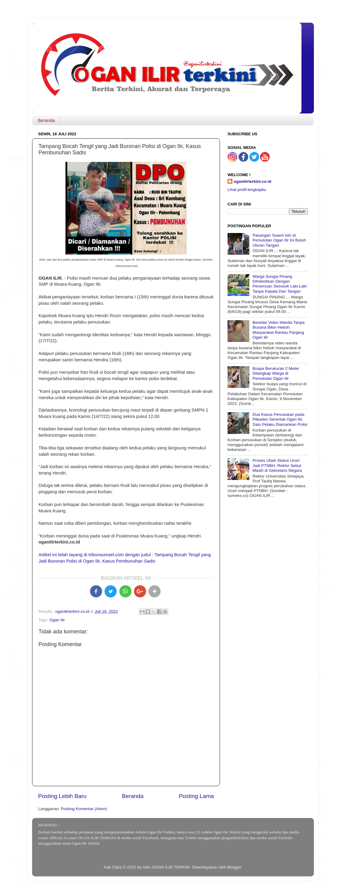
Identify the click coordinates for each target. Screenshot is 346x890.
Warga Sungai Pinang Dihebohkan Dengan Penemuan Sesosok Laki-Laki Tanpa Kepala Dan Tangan (279, 284)
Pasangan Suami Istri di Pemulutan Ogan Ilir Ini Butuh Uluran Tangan (279, 240)
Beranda (46, 120)
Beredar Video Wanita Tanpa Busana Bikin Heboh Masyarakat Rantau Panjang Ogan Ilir (278, 330)
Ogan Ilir (57, 620)
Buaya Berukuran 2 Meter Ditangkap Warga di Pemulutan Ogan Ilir (275, 373)
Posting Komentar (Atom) (84, 808)
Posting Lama (196, 796)
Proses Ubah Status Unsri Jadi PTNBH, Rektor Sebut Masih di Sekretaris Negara (277, 465)
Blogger (234, 867)
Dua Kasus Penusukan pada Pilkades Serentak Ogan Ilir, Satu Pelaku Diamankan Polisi (279, 419)
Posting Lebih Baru (62, 796)
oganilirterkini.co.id (252, 181)
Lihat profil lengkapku (247, 189)
